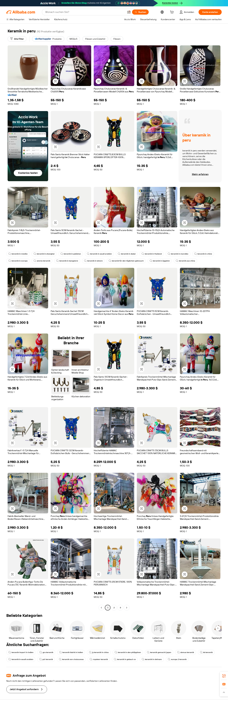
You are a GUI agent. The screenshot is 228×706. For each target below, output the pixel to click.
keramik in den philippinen (128, 652)
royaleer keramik (99, 659)
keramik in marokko (178, 254)
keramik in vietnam (152, 659)
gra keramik (46, 652)
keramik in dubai (127, 254)
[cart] (172, 12)
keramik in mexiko (18, 254)
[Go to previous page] (101, 607)
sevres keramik (42, 261)
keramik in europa (18, 261)
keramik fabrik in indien (71, 652)
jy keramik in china (99, 652)
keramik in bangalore (67, 261)
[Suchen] (140, 12)
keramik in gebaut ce (125, 659)
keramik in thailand (152, 254)
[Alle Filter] (17, 39)
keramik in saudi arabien (99, 254)
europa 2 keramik (177, 659)
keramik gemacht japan (159, 652)
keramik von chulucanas (71, 659)
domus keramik (185, 652)
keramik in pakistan (70, 254)
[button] (129, 12)
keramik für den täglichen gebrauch (126, 261)
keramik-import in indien (20, 652)
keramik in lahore (93, 261)
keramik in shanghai (44, 254)
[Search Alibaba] (84, 12)
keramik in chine (203, 254)
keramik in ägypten (160, 261)
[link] (224, 676)
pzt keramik (46, 659)
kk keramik (206, 652)
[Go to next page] (127, 607)
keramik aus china (185, 261)
